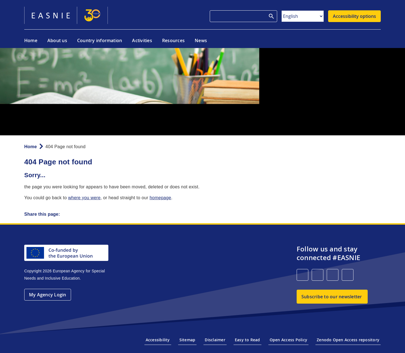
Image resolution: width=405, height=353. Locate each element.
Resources (173, 40)
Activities (142, 40)
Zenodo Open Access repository (348, 339)
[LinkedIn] (302, 275)
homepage (160, 197)
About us (57, 40)
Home (30, 40)
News (201, 40)
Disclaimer (215, 339)
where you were (84, 197)
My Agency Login (47, 295)
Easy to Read (247, 339)
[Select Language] (303, 16)
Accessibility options (354, 16)
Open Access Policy (288, 339)
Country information (99, 40)
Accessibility (158, 339)
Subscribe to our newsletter (331, 297)
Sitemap (187, 339)
